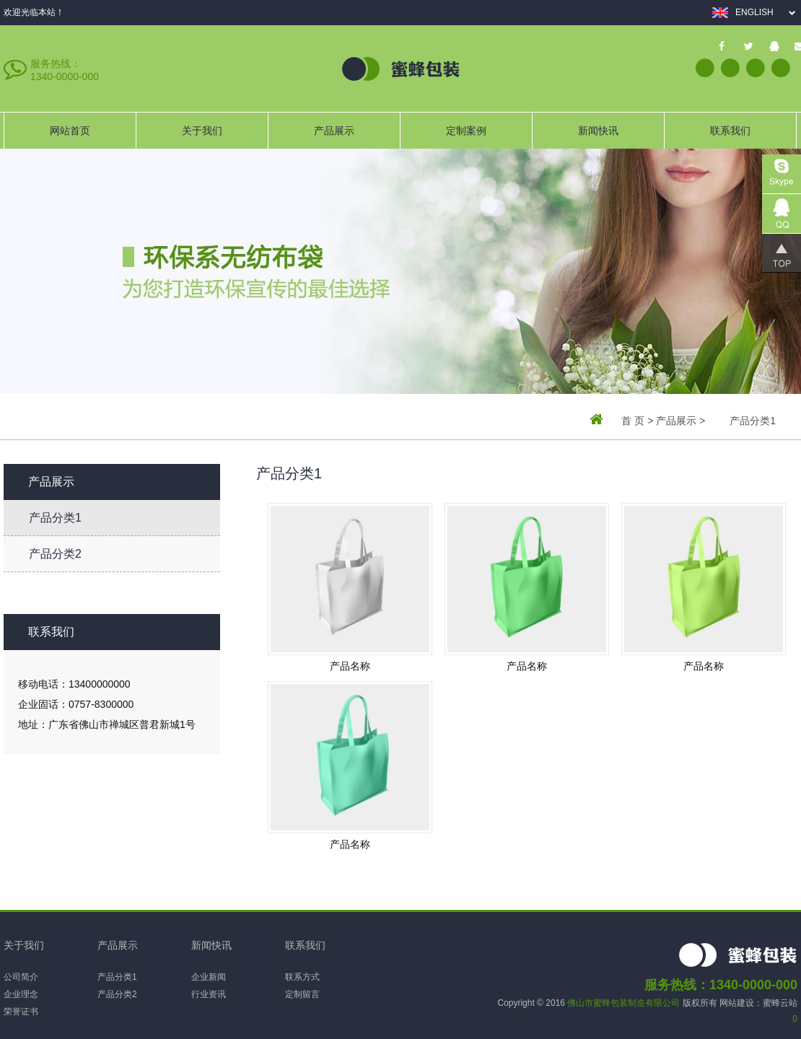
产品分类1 (55, 518)
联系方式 (302, 977)
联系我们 (730, 130)
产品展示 (334, 130)
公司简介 (21, 977)
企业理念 (21, 994)
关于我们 (202, 130)
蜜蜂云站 (780, 1003)
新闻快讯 (598, 130)
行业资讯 (208, 994)
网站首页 (70, 130)
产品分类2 (55, 554)
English (754, 12)
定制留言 (302, 994)
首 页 (632, 420)
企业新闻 (208, 977)
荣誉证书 (21, 1012)
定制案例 (466, 130)
